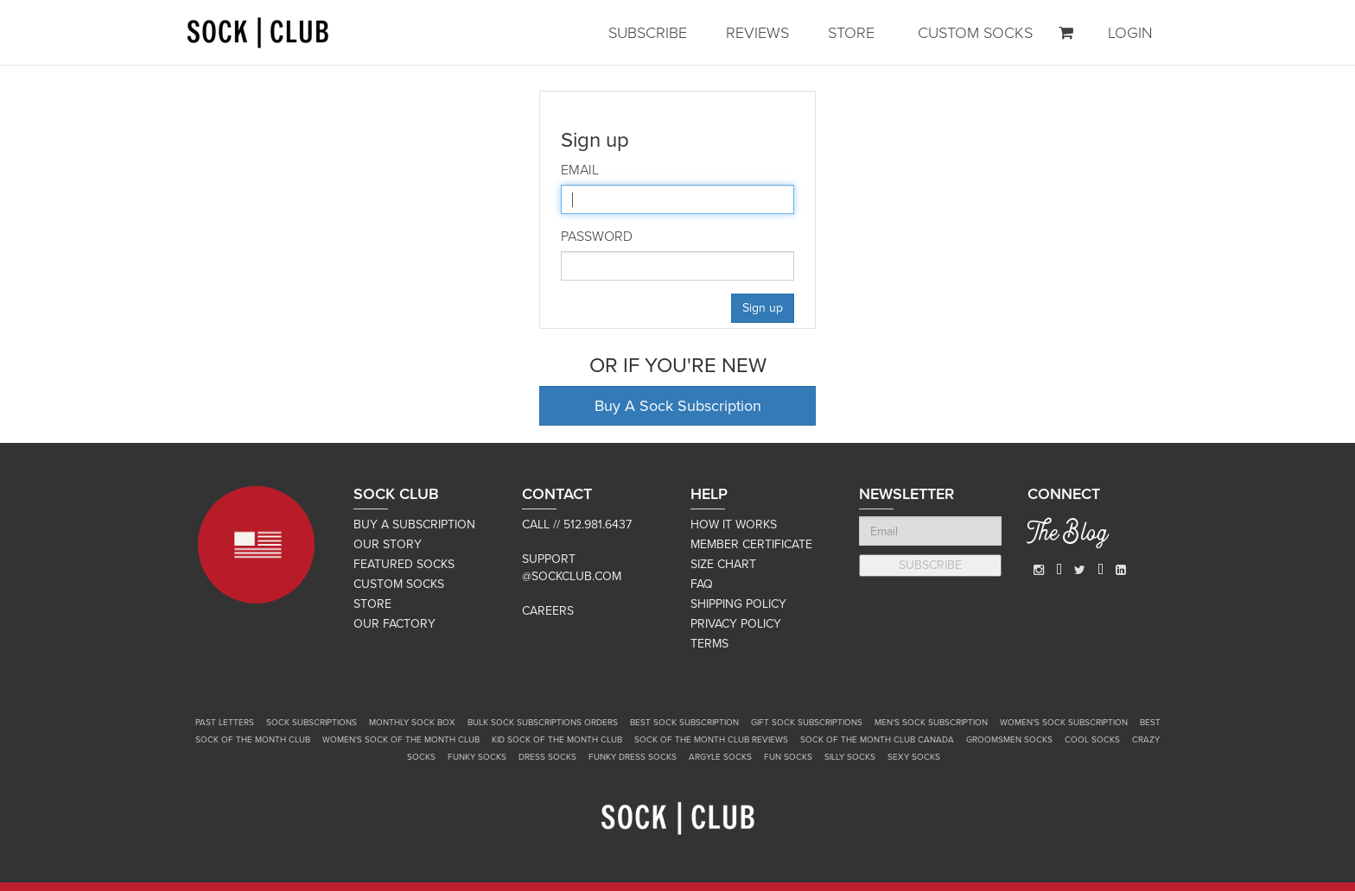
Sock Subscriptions (311, 722)
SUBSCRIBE (647, 32)
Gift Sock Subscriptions (806, 722)
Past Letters (224, 722)
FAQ (701, 584)
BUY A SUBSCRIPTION (414, 524)
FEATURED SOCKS (404, 564)
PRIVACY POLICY (735, 623)
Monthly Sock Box (412, 722)
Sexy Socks (913, 757)
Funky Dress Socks (632, 757)
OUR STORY (387, 544)
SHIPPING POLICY (738, 604)
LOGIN (1130, 32)
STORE (851, 32)
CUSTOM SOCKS (975, 32)
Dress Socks (547, 757)
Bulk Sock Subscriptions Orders (543, 722)
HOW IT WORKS (733, 524)
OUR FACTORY (394, 623)
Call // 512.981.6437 (577, 524)
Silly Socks (849, 757)
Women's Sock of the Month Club (401, 740)
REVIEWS (757, 32)
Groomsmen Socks (1009, 740)
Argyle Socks (720, 757)
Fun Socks (788, 757)
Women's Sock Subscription (1064, 722)
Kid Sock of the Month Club (557, 740)
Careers (548, 610)
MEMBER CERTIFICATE (751, 544)
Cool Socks (1092, 740)
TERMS (709, 643)
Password (597, 236)
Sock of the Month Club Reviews (711, 740)
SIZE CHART (723, 564)
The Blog (1067, 535)
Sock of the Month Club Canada (877, 740)
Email (580, 170)
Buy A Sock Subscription (678, 405)
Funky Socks (477, 757)
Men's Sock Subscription (931, 722)
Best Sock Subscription (684, 722)
